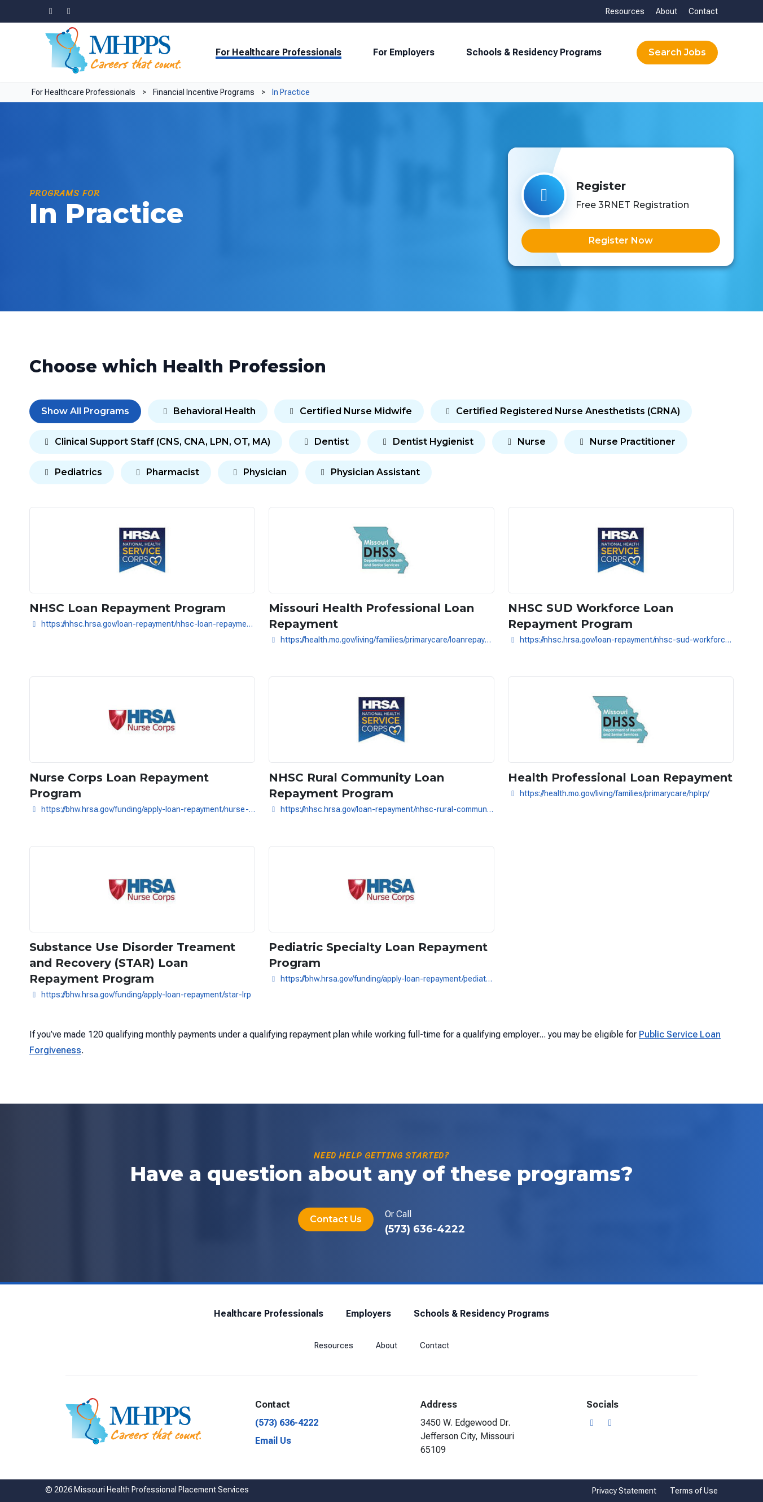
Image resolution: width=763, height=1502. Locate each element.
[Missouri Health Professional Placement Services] (113, 50)
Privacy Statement (624, 1490)
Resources (625, 11)
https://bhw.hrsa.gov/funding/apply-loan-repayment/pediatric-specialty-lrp (381, 978)
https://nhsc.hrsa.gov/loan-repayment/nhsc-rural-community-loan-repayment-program (381, 809)
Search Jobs (677, 52)
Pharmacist (166, 472)
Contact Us (336, 1219)
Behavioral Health (208, 411)
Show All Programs (85, 411)
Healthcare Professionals (268, 1313)
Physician (258, 472)
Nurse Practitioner (626, 441)
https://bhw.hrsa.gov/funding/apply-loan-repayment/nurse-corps (142, 809)
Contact (703, 11)
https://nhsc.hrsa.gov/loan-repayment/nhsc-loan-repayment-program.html (142, 624)
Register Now (621, 240)
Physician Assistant (368, 472)
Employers (368, 1313)
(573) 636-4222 (425, 1229)
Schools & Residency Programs (534, 52)
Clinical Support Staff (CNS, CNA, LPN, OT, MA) (155, 441)
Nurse (525, 441)
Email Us (273, 1440)
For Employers (404, 52)
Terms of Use (694, 1490)
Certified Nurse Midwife (349, 411)
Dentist (325, 441)
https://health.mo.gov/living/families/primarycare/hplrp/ (608, 793)
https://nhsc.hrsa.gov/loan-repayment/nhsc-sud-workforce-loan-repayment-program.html (621, 639)
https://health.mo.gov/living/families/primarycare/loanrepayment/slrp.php (381, 639)
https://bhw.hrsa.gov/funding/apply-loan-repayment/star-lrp (140, 994)
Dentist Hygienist (426, 441)
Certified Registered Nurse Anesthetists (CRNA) (561, 411)
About (666, 11)
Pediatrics (71, 472)
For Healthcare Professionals (278, 52)
